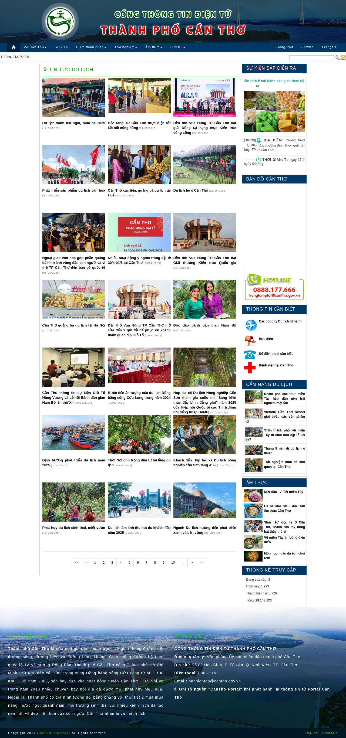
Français (330, 732)
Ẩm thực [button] (153, 47)
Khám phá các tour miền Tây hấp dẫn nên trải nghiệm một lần (284, 398)
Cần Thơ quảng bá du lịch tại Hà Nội (73, 325)
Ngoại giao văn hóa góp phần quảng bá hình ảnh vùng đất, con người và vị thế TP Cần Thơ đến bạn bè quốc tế (73, 263)
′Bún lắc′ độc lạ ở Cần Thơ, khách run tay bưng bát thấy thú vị (284, 527)
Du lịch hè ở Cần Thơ (191, 190)
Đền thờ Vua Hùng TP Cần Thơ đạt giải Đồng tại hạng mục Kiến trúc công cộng (204, 128)
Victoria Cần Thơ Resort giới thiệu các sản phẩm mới (274, 416)
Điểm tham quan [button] (91, 47)
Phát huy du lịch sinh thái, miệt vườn (73, 528)
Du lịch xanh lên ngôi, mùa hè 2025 (73, 123)
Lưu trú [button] (178, 47)
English (311, 732)
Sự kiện (61, 47)
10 (173, 562)
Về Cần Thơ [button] (35, 47)
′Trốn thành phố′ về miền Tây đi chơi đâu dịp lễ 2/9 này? (274, 434)
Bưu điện (266, 339)
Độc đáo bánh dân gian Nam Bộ (204, 325)
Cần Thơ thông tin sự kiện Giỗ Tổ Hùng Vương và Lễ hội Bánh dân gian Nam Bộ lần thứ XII (73, 397)
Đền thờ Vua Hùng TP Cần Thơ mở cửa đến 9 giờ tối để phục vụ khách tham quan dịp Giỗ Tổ (139, 330)
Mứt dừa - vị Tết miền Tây (283, 492)
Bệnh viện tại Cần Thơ (276, 365)
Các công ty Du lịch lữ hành (280, 321)
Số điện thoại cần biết (276, 354)
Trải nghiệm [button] (126, 47)
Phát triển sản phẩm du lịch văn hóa (73, 190)
